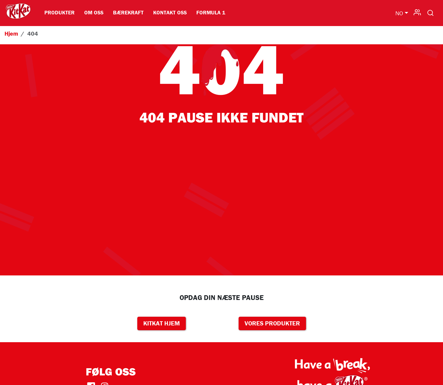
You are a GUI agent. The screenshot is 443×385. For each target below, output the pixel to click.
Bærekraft (128, 12)
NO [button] (399, 13)
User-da (417, 11)
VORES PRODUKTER (272, 323)
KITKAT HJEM (161, 323)
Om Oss (93, 12)
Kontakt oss (170, 12)
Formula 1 (210, 12)
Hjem (11, 33)
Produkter (59, 12)
